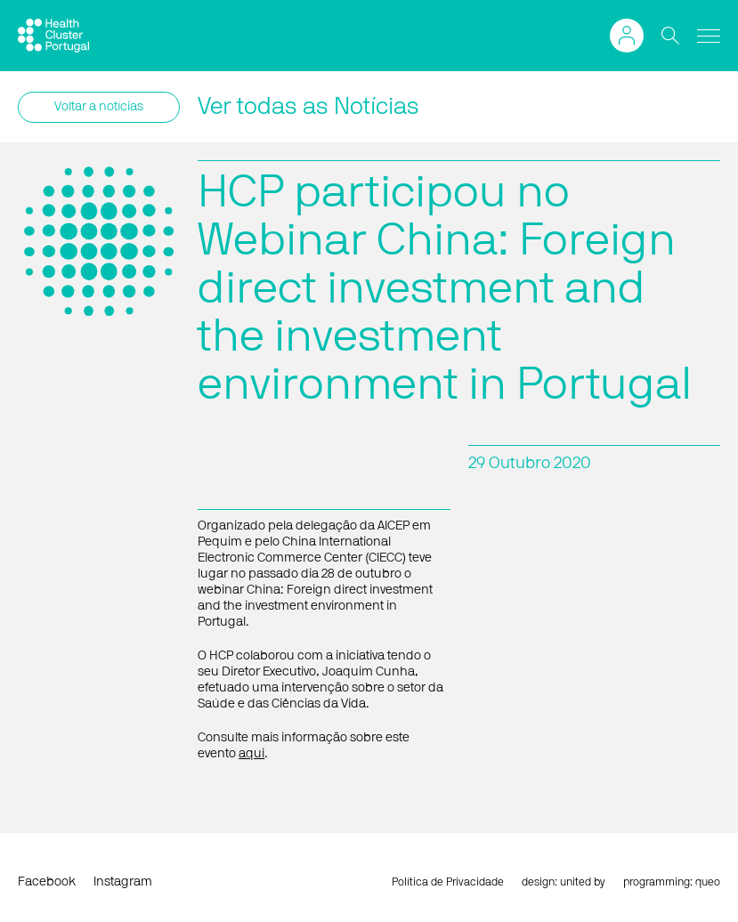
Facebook (47, 882)
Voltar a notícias (98, 107)
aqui (251, 754)
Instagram (122, 882)
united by (582, 882)
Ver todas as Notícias (308, 106)
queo (707, 882)
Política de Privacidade (448, 882)
